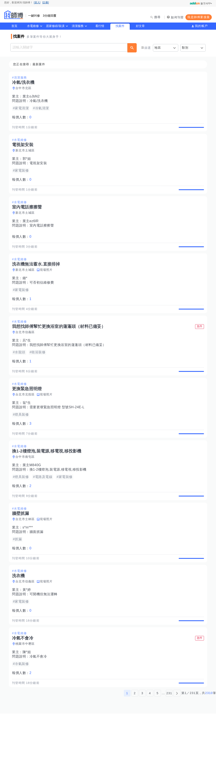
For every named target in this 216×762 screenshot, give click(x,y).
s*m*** (29, 561)
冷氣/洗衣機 (40, 101)
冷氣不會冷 (39, 700)
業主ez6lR (32, 231)
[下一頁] (177, 741)
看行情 (99, 26)
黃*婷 (28, 628)
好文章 (140, 26)
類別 (185, 47)
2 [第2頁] (135, 741)
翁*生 (28, 427)
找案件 (120, 26)
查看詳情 (190, 129)
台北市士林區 (26, 553)
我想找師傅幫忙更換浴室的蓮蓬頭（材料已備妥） (69, 364)
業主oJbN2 (32, 96)
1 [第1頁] (127, 741)
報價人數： (23, 117)
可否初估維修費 (43, 297)
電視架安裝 (39, 168)
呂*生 (28, 360)
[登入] (37, 2)
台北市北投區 (26, 418)
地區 (157, 47)
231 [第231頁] (169, 741)
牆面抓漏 (38, 566)
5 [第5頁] (157, 741)
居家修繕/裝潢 (55, 26)
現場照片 (47, 284)
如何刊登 (177, 17)
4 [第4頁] (150, 741)
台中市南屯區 (26, 486)
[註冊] (45, 2)
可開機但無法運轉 (45, 633)
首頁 (14, 26)
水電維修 (33, 26)
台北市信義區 (26, 351)
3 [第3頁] (142, 741)
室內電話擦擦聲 (43, 235)
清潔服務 (78, 26)
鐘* (26, 293)
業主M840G (33, 494)
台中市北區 (25, 88)
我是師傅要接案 (198, 17)
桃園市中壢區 (26, 687)
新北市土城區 (26, 155)
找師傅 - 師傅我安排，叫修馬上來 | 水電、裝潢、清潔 (13, 15)
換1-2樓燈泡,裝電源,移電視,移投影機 (59, 498)
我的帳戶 (201, 26)
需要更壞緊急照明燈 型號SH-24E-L (58, 431)
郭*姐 (28, 163)
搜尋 (157, 17)
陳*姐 (28, 696)
